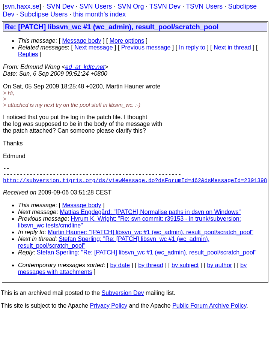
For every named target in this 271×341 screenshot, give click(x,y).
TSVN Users (204, 6)
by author (219, 269)
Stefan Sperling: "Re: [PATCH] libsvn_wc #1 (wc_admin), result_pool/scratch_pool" (146, 257)
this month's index (99, 14)
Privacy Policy (108, 310)
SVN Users (95, 6)
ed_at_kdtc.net (85, 67)
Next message (93, 47)
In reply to (192, 47)
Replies (28, 54)
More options (127, 40)
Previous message (146, 47)
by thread (150, 269)
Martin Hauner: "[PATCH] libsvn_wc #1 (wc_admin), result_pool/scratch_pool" (150, 236)
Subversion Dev (123, 297)
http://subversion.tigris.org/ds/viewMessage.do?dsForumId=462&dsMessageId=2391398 (135, 184)
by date (119, 269)
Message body (81, 40)
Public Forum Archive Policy (209, 310)
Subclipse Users (44, 14)
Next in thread (232, 47)
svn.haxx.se (22, 6)
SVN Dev (60, 6)
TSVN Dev (165, 6)
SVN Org (130, 6)
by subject (185, 269)
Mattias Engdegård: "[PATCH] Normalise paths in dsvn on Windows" (150, 216)
